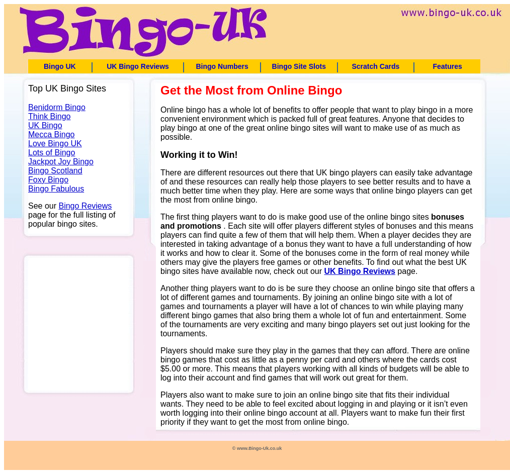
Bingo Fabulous (56, 188)
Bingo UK (60, 66)
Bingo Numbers (222, 66)
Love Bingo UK (55, 143)
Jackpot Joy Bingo (61, 161)
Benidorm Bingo (57, 107)
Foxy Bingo (48, 179)
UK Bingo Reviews (138, 66)
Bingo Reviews (85, 206)
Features (447, 66)
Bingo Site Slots (299, 66)
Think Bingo (49, 116)
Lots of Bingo (51, 152)
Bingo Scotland (55, 170)
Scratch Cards (375, 66)
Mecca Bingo (51, 134)
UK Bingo (45, 125)
